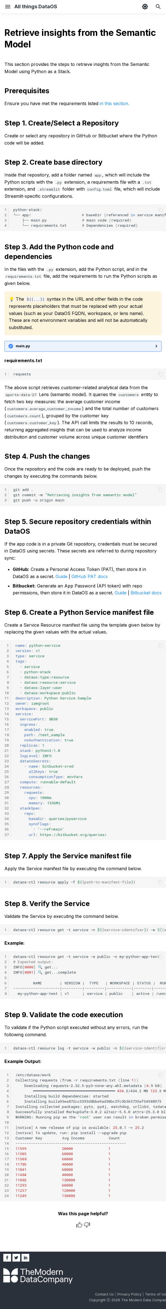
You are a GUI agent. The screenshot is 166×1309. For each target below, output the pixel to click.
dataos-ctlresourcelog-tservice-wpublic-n (89, 1048)
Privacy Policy (130, 1294)
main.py (23, 346)
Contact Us (105, 1294)
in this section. (114, 103)
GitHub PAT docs (90, 576)
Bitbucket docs (146, 592)
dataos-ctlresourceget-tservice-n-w (89, 929)
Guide (61, 576)
